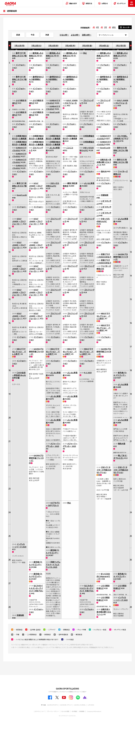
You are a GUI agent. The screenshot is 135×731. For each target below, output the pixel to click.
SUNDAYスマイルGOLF (19, 149)
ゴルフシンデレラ (36, 149)
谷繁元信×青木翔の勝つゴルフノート (104, 162)
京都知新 (20, 615)
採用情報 (81, 711)
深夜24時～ (86, 35)
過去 (114, 27)
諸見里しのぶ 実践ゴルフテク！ (36, 54)
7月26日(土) (104, 45)
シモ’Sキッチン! (104, 202)
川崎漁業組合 (88, 136)
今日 (32, 34)
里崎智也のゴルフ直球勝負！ (36, 78)
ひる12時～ (64, 35)
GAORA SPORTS (52, 705)
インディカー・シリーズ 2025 (19, 545)
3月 (105, 27)
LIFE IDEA (91, 705)
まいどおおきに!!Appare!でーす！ (103, 576)
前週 (18, 34)
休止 (69, 502)
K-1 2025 (88, 372)
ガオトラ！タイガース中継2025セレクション (104, 470)
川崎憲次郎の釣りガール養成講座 (19, 138)
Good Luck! (22, 195)
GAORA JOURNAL (80, 705)
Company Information (94, 711)
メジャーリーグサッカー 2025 (53, 444)
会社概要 (74, 711)
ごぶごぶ (69, 147)
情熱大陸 (121, 443)
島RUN (104, 171)
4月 (97, 27)
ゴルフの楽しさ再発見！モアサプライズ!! (120, 138)
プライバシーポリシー (53, 711)
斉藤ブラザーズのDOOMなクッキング (104, 257)
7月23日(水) (53, 45)
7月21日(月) (19, 45)
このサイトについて (39, 711)
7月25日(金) (87, 45)
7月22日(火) (36, 45)
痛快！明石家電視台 (70, 184)
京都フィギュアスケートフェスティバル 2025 (53, 564)
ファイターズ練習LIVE (104, 267)
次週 (47, 34)
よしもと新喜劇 (53, 149)
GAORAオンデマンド (66, 705)
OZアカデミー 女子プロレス (53, 504)
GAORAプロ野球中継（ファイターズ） (36, 351)
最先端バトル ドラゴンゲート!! (35, 564)
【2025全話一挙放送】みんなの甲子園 (19, 375)
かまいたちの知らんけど (52, 184)
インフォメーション (19, 66)
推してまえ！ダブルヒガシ (120, 456)
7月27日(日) (121, 45)
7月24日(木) (70, 45)
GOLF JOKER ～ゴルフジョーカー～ (19, 221)
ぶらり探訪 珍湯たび (19, 101)
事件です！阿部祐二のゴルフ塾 (19, 54)
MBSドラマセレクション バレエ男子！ (19, 351)
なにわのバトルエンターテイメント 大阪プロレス (36, 589)
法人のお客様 (65, 711)
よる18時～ (75, 35)
